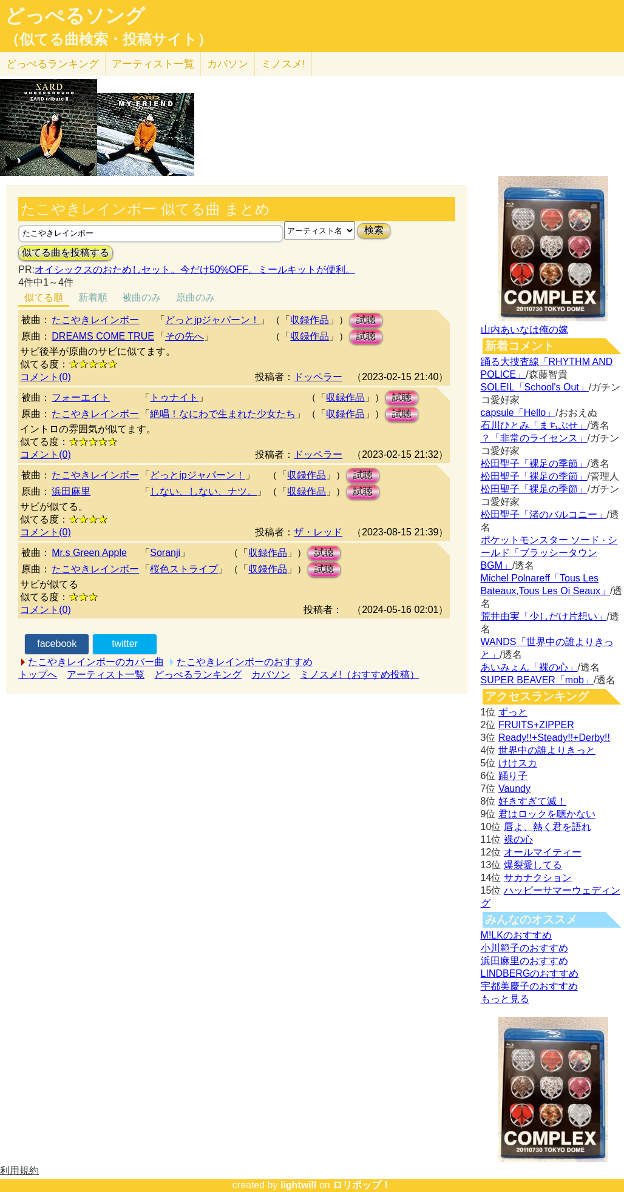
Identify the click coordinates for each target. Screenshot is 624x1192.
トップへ (37, 674)
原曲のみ (195, 297)
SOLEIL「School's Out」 (535, 387)
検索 (374, 230)
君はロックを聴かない (546, 814)
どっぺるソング (75, 16)
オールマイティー (543, 852)
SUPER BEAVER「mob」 (537, 680)
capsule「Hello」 (518, 412)
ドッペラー (318, 377)
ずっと (512, 712)
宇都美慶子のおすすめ (529, 986)
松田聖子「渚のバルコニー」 (544, 514)
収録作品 (309, 320)
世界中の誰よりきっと (546, 750)
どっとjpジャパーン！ (212, 320)
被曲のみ (141, 297)
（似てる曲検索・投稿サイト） (108, 39)
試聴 (366, 320)
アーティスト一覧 (105, 674)
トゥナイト (174, 397)
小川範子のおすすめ (524, 948)
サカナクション (538, 877)
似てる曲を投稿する (65, 252)
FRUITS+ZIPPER (536, 725)
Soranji (165, 552)
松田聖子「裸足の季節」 (534, 463)
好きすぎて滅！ (532, 801)
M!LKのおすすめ (516, 935)
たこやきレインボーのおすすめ (245, 662)
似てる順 (43, 297)
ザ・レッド (318, 532)
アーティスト (153, 64)
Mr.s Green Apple (89, 552)
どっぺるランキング (198, 674)
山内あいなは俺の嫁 (524, 329)
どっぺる (52, 64)
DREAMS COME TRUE (103, 336)
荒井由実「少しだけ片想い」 (544, 616)
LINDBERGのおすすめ (530, 973)
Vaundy (514, 788)
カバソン (227, 64)
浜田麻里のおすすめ (524, 961)
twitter (125, 643)
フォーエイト (81, 397)
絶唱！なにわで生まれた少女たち (223, 414)
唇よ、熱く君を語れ (547, 827)
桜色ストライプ (184, 569)
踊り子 (512, 776)
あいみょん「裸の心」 (529, 667)
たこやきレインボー (95, 320)
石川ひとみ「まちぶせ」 (534, 425)
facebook (56, 643)
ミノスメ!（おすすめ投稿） (359, 674)
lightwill (298, 1185)
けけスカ (517, 763)
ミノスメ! (283, 64)
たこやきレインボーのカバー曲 (96, 662)
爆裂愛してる (533, 865)
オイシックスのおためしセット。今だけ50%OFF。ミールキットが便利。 (195, 269)
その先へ (184, 336)
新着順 (92, 297)
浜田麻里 (71, 491)
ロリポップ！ (362, 1185)
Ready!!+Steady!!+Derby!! (554, 737)
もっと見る (505, 999)
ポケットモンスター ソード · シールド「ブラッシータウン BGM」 (549, 553)
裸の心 (518, 839)
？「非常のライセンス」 (534, 438)
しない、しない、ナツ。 (203, 491)
